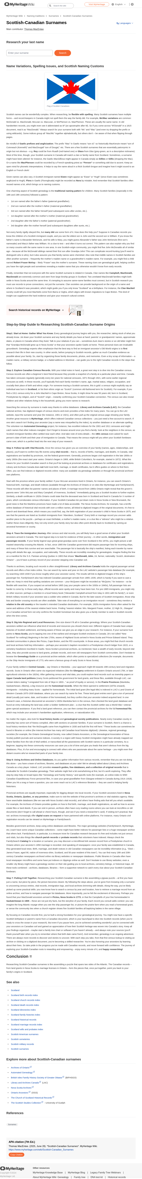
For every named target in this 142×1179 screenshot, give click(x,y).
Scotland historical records (23, 1019)
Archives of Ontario (20, 1067)
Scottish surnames (20, 1049)
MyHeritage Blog (76, 1172)
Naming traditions (36, 16)
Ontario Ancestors (19, 1092)
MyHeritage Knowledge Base (48, 1172)
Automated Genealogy (22, 1072)
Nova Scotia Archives (21, 1087)
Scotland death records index (25, 1005)
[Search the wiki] (61, 5)
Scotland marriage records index (26, 1024)
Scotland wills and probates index (27, 1029)
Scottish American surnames (24, 1034)
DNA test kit (97, 1177)
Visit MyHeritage (97, 4)
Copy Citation (16, 1155)
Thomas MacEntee (34, 29)
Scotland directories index (23, 1010)
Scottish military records (22, 1044)
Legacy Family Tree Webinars (105, 1172)
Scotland (15, 990)
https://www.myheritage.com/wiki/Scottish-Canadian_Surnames (41, 1149)
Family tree (79, 1177)
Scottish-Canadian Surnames (77, 16)
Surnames (54, 16)
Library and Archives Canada (25, 1082)
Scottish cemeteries (20, 1039)
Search (62, 53)
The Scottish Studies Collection (26, 1103)
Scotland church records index (25, 1000)
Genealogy (63, 1177)
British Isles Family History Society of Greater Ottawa (36, 1077)
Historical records (117, 1177)
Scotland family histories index (25, 1014)
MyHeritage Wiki (14, 16)
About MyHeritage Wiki (44, 1177)
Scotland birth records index (24, 995)
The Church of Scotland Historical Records (31, 1097)
